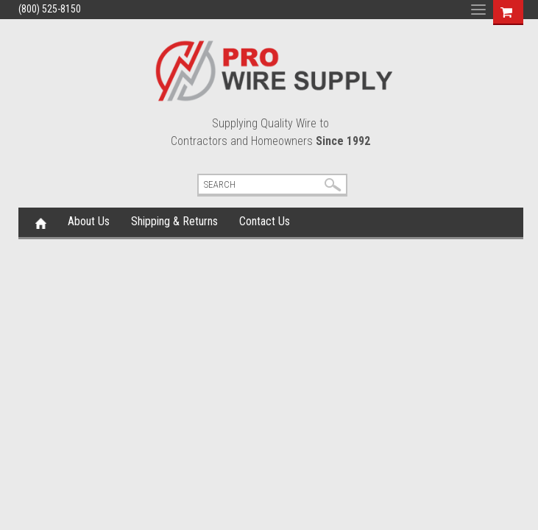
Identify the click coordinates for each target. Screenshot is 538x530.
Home (40, 222)
